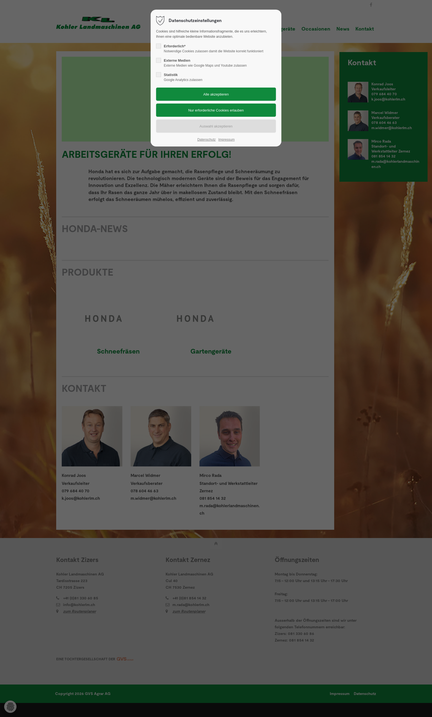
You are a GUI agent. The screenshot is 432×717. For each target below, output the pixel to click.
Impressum (226, 140)
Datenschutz (206, 140)
